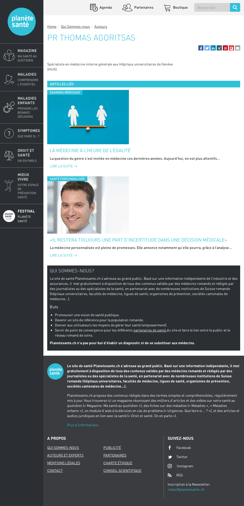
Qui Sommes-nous (75, 26)
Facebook (179, 447)
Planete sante (22, 22)
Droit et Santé (29, 155)
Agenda (105, 7)
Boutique (180, 7)
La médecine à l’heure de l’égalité (90, 150)
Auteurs (100, 26)
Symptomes (29, 133)
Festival (29, 216)
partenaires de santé (150, 330)
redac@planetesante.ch (186, 489)
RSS (175, 475)
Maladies (29, 79)
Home (51, 26)
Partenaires (143, 7)
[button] (200, 47)
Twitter (178, 456)
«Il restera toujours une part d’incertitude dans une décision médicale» (138, 240)
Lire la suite (63, 166)
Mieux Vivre (29, 185)
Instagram (180, 466)
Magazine (29, 55)
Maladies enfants (29, 107)
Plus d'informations (82, 425)
